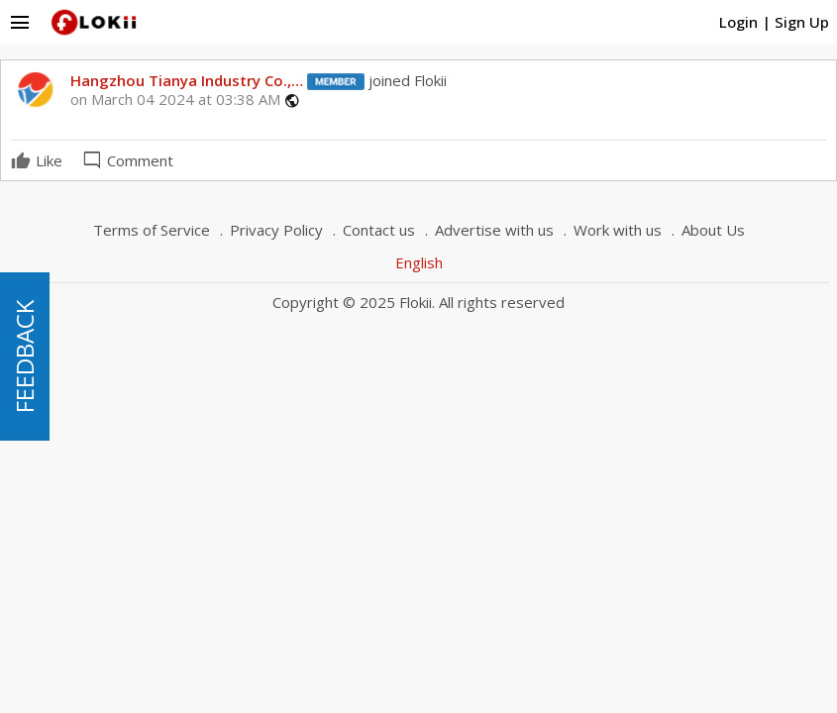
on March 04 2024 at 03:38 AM (175, 99)
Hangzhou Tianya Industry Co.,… (186, 80)
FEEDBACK (24, 356)
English (419, 262)
